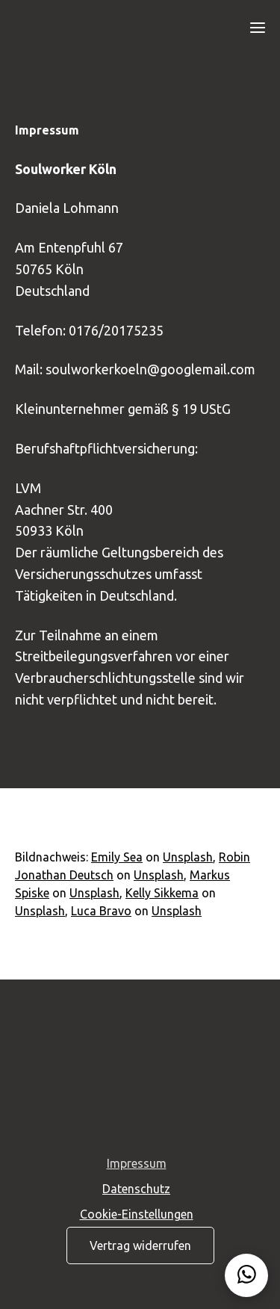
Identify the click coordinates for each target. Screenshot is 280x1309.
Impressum (137, 1163)
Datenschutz (136, 1188)
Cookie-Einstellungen (136, 1214)
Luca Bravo (101, 910)
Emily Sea (117, 857)
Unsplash (188, 857)
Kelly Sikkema (162, 893)
